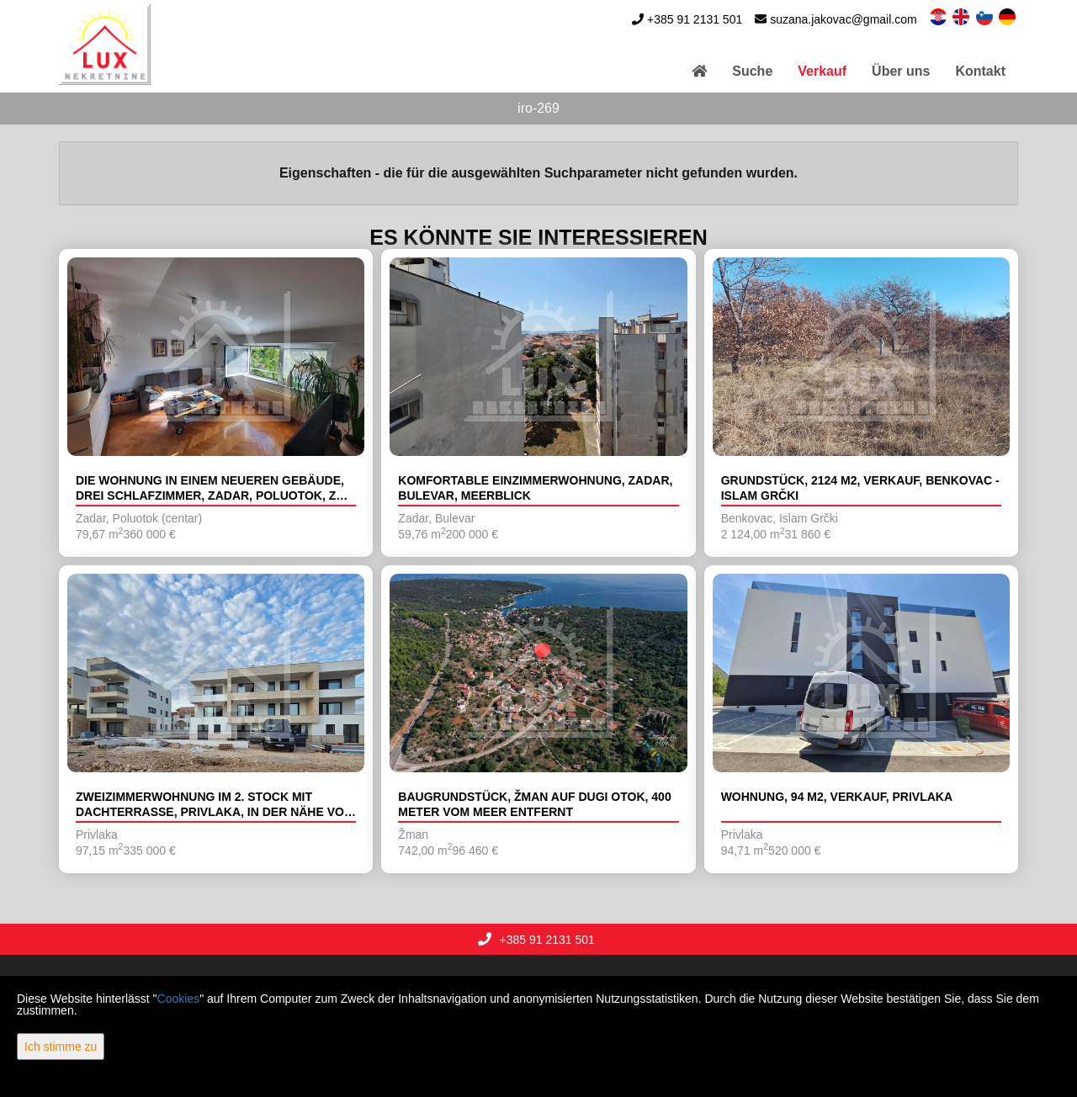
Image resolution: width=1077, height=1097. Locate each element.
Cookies (178, 998)
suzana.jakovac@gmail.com (843, 19)
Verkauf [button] (822, 71)
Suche (752, 71)
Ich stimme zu (60, 1046)
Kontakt (980, 71)
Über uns (901, 71)
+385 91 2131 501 (694, 19)
